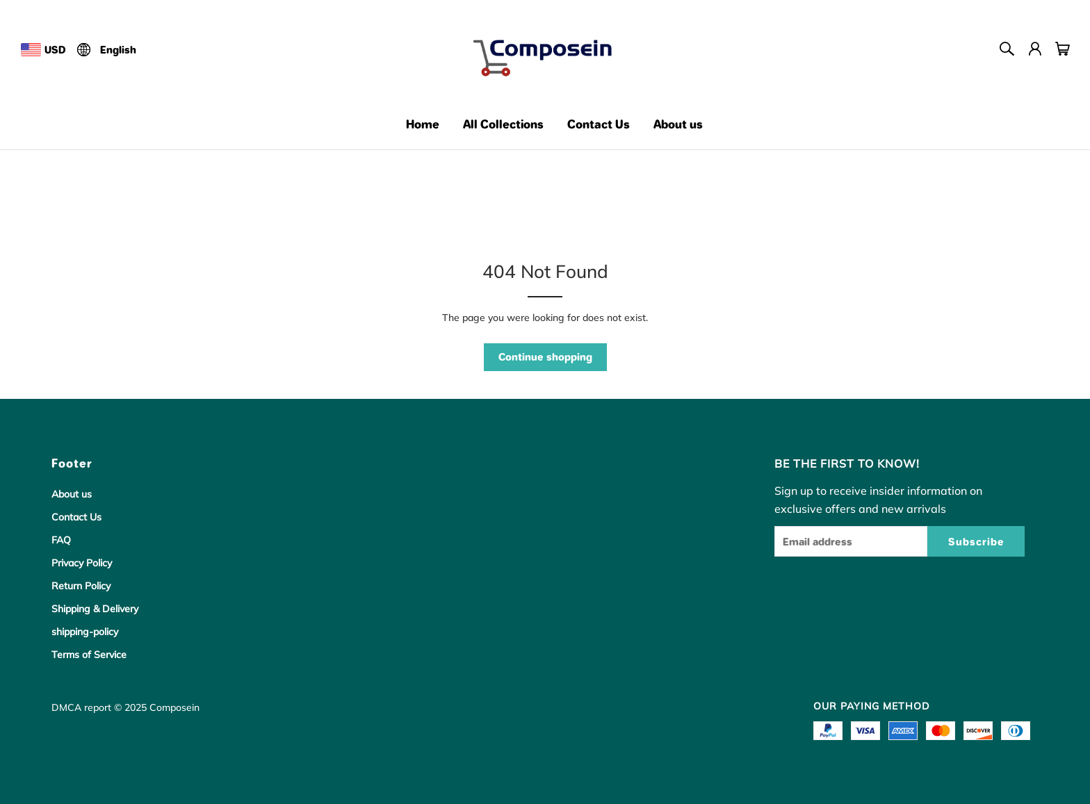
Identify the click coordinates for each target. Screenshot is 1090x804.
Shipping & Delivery (94, 608)
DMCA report (81, 707)
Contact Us (76, 517)
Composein (174, 707)
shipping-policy (84, 631)
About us (71, 494)
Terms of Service (89, 654)
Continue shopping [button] (545, 357)
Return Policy (81, 586)
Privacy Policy (81, 563)
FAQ (61, 540)
